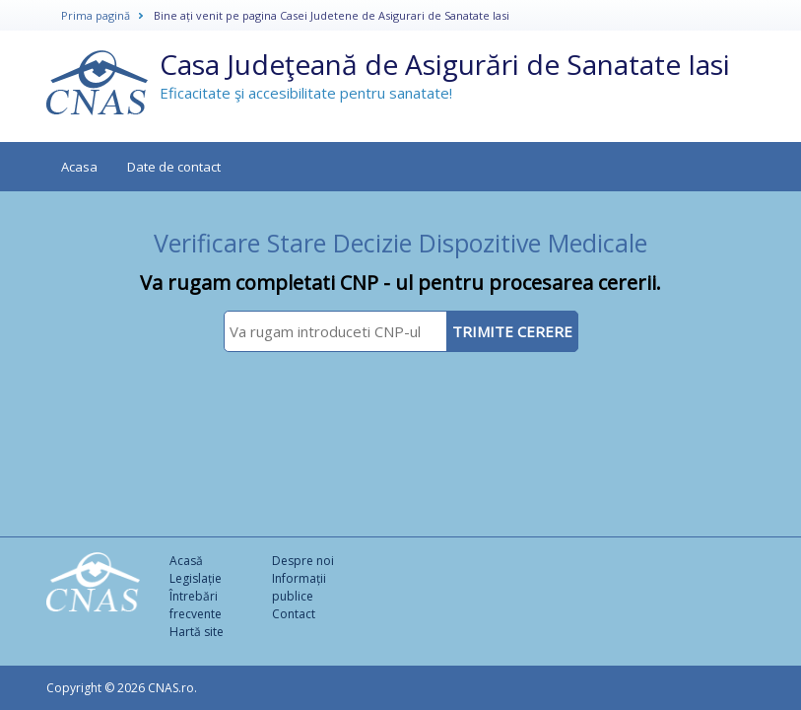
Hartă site (196, 631)
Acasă (186, 560)
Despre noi (303, 560)
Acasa (79, 167)
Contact (293, 613)
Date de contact (174, 167)
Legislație (195, 578)
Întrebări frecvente (195, 605)
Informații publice (299, 587)
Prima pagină (95, 15)
